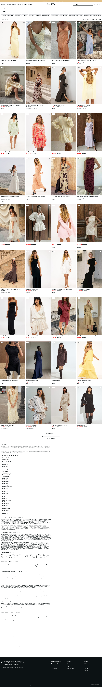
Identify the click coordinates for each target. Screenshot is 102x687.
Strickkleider (5, 464)
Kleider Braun (5, 483)
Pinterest (86, 668)
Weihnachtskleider (6, 474)
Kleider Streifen (5, 510)
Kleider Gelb (5, 488)
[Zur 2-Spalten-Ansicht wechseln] (83, 19)
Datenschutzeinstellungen (27, 685)
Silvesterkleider (5, 476)
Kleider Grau (5, 491)
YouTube (86, 670)
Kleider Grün (5, 493)
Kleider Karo (5, 495)
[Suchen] (83, 4)
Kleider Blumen (5, 481)
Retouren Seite (54, 666)
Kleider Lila (4, 498)
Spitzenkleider (5, 459)
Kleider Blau (5, 479)
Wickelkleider (5, 471)
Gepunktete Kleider (6, 473)
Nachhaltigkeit (70, 668)
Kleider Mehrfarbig (6, 500)
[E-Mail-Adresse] (7, 667)
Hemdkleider (5, 466)
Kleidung (3, 8)
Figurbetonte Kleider (7, 461)
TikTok (85, 663)
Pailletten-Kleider (28, 543)
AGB (2, 685)
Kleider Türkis (5, 512)
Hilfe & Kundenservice (56, 661)
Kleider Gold (5, 490)
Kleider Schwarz (6, 508)
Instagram (86, 661)
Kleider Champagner (7, 486)
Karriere (69, 663)
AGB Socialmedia (6, 685)
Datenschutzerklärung (13, 685)
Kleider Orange (5, 501)
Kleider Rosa (5, 505)
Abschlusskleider (6, 469)
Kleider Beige (5, 478)
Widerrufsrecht (54, 663)
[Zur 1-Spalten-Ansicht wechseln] (81, 19)
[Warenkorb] (100, 4)
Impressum (69, 666)
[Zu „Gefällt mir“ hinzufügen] (24, 22)
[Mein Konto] (94, 4)
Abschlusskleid (5, 468)
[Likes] (97, 4)
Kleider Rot (4, 506)
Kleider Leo (5, 496)
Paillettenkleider (6, 457)
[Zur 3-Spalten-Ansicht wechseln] (85, 19)
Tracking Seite (54, 668)
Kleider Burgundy (6, 484)
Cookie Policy (20, 685)
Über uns (69, 661)
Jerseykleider (5, 463)
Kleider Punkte (5, 503)
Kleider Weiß (5, 513)
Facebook (86, 666)
